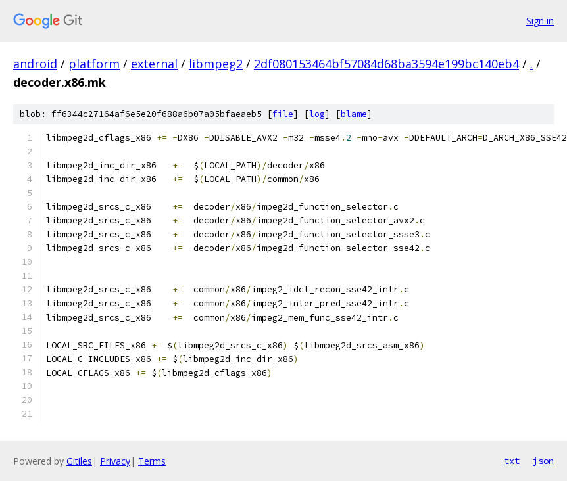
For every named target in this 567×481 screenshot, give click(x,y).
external (154, 64)
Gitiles (79, 461)
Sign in (540, 20)
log (317, 114)
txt (512, 461)
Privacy (115, 461)
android (35, 64)
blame (354, 114)
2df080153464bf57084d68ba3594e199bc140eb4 (386, 64)
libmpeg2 (216, 64)
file (282, 114)
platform (94, 64)
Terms (152, 461)
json (543, 461)
